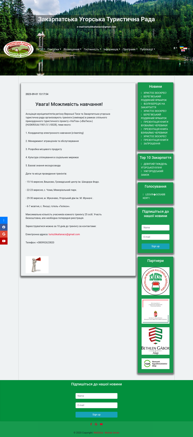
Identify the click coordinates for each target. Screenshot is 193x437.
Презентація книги (154, 140)
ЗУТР (39, 49)
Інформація (111, 49)
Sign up (156, 246)
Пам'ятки (53, 49)
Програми (129, 49)
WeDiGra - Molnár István (106, 432)
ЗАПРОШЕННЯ (150, 143)
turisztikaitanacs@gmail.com (64, 234)
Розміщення (71, 49)
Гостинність (91, 49)
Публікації (146, 49)
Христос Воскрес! (154, 92)
